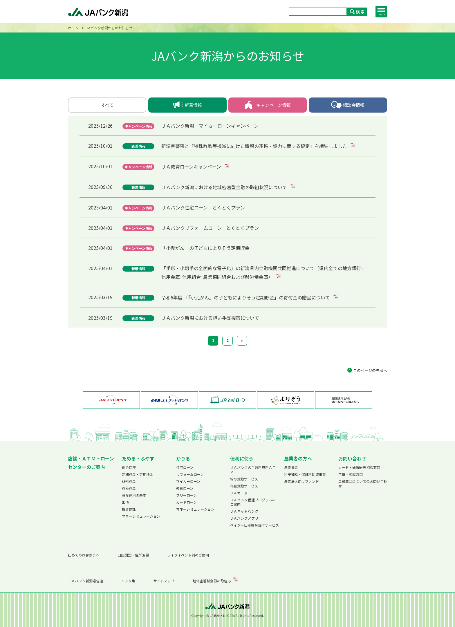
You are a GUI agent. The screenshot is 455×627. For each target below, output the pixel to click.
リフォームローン (190, 474)
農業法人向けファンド (301, 481)
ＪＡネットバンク (244, 511)
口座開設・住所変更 (133, 554)
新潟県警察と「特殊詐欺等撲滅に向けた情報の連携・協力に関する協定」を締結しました (254, 145)
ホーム (73, 27)
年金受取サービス (244, 485)
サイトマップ (164, 580)
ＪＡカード (239, 492)
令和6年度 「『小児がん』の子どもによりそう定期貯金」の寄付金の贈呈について (246, 297)
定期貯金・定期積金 (137, 474)
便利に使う (241, 458)
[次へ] (242, 341)
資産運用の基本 (134, 495)
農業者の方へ (298, 458)
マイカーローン (188, 481)
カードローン (186, 502)
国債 (125, 502)
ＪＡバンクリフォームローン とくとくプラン (210, 227)
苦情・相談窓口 (350, 474)
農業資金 (291, 467)
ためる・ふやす (138, 458)
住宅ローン (184, 467)
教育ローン (184, 488)
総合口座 (129, 467)
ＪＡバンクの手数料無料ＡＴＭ (253, 469)
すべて (107, 105)
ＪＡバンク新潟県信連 (85, 580)
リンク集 (128, 580)
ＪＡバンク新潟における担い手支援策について (210, 317)
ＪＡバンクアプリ (244, 518)
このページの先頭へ (370, 370)
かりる (183, 458)
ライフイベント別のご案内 (188, 554)
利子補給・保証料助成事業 (305, 474)
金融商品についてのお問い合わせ (362, 483)
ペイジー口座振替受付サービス (254, 525)
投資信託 (129, 509)
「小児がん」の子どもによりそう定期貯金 (205, 247)
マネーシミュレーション (141, 516)
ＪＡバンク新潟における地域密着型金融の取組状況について (224, 187)
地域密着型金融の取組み (212, 580)
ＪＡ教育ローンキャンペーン (191, 166)
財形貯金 (129, 481)
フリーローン (186, 495)
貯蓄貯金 (129, 488)
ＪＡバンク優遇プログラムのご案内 (253, 502)
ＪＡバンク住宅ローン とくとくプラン (203, 207)
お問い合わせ (352, 458)
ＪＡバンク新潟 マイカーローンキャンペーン (210, 125)
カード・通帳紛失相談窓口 (359, 467)
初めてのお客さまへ (83, 554)
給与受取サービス (244, 478)
